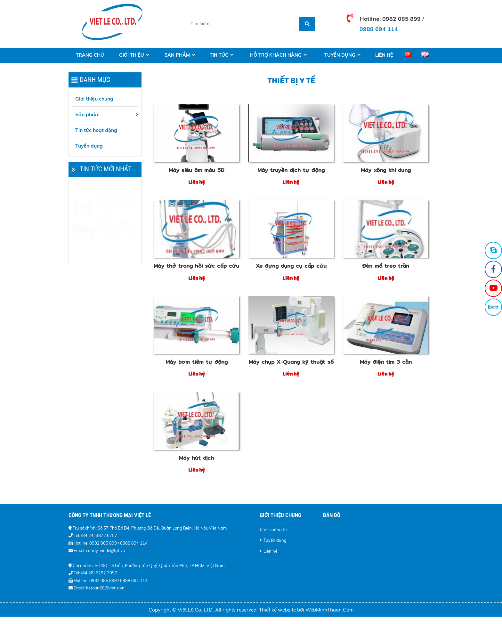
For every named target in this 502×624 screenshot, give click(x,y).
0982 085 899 (401, 18)
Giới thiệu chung (94, 98)
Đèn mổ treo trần (385, 266)
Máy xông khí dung (386, 170)
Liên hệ (384, 55)
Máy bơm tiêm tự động (197, 362)
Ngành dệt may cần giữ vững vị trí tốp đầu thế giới (116, 216)
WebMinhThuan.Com (329, 609)
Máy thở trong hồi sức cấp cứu (196, 266)
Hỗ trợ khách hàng (276, 55)
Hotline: (371, 18)
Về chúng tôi (275, 529)
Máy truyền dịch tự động (291, 170)
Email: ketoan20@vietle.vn (99, 587)
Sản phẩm (177, 55)
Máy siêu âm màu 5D (196, 170)
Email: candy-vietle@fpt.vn (99, 550)
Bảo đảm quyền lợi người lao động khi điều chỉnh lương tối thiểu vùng (116, 242)
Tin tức (219, 55)
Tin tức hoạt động (96, 130)
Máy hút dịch (196, 458)
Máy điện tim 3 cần (386, 362)
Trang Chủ (90, 55)
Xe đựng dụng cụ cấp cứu (291, 266)
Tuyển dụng (339, 55)
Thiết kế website (278, 609)
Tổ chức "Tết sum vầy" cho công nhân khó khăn (116, 190)
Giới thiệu (131, 55)
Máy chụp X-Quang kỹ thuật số (291, 362)
